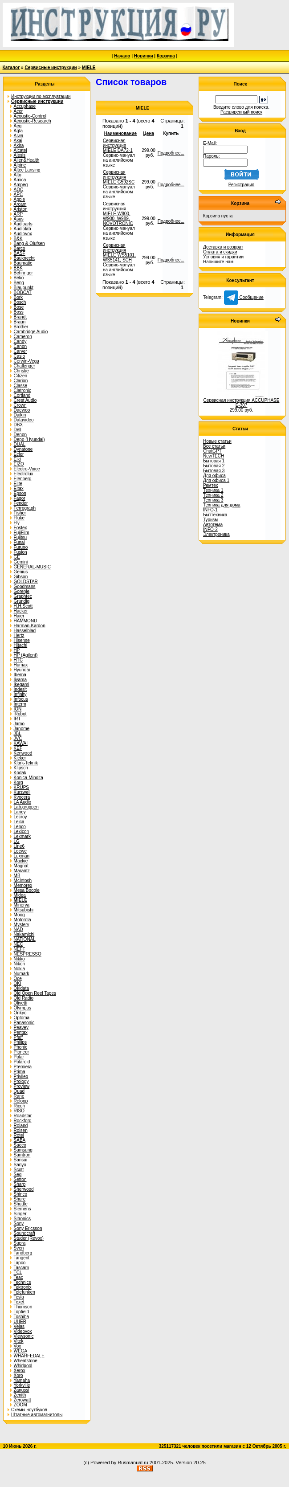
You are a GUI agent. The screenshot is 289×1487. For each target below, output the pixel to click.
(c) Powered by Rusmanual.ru (115, 1462)
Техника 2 (213, 495)
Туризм (210, 519)
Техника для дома (221, 504)
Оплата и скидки (220, 251)
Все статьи (214, 446)
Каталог (11, 67)
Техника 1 (213, 490)
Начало (122, 55)
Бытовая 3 (213, 470)
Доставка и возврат (223, 247)
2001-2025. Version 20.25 (178, 1462)
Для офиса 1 (216, 480)
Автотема (213, 524)
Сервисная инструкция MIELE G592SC (118, 177)
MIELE (89, 67)
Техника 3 (213, 500)
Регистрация (241, 184)
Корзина (166, 55)
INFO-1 (210, 509)
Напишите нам (218, 261)
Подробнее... (171, 153)
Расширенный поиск (241, 112)
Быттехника (215, 514)
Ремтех (210, 485)
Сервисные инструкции (50, 67)
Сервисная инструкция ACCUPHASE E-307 (242, 403)
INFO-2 (210, 529)
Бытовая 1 (213, 460)
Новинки (143, 55)
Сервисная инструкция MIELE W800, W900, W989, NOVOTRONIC (118, 213)
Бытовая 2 (213, 465)
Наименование (120, 133)
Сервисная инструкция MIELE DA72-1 (118, 145)
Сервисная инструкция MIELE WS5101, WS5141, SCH (119, 252)
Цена (148, 133)
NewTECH (213, 455)
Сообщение (244, 297)
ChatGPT (212, 451)
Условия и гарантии (223, 256)
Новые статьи (217, 441)
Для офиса (214, 475)
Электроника (216, 534)
